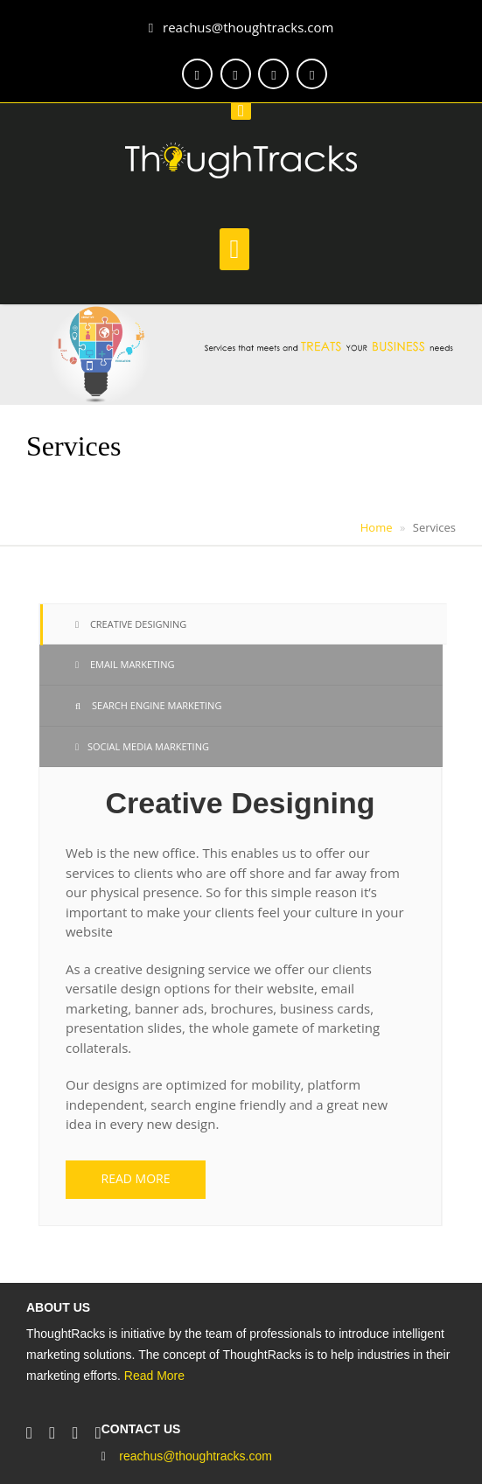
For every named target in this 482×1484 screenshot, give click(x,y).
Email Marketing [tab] (124, 664)
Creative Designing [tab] (130, 624)
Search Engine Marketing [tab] (148, 705)
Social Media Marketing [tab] (142, 746)
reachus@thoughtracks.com (241, 27)
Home (376, 527)
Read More (154, 1376)
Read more (136, 1178)
